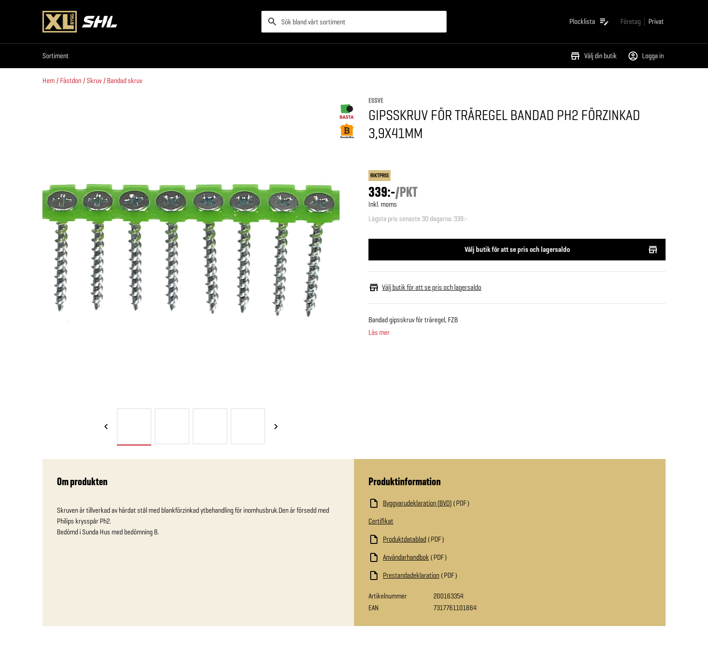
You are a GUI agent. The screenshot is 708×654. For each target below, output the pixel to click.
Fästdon (70, 80)
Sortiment (55, 55)
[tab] (134, 426)
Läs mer (379, 332)
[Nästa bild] (275, 426)
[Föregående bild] (106, 426)
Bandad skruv (124, 80)
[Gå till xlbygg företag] (630, 21)
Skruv (94, 80)
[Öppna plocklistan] (589, 21)
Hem (48, 80)
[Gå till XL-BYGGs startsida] (148, 21)
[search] (354, 21)
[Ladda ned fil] (458, 503)
